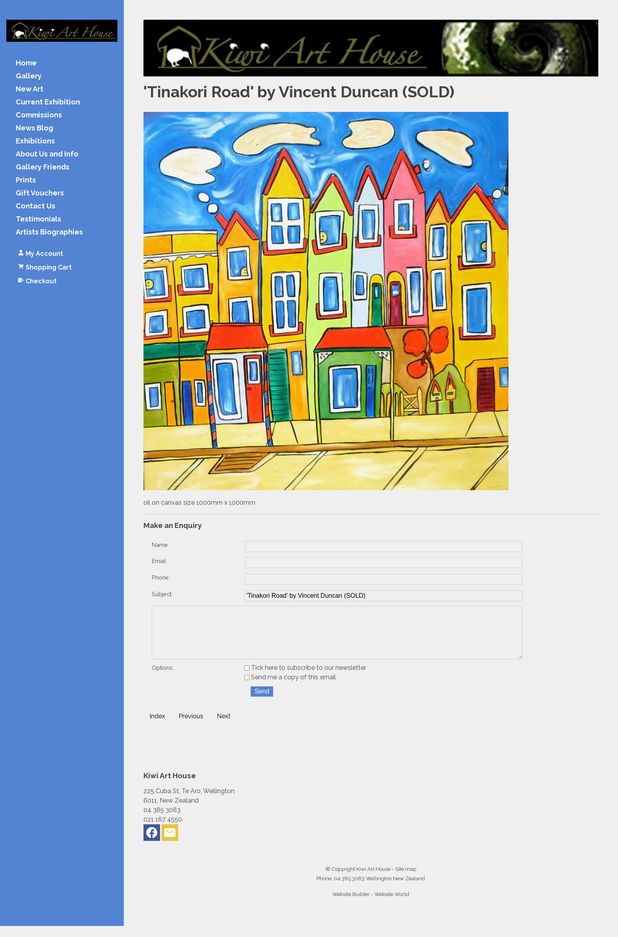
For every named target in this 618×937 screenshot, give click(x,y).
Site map (405, 880)
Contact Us (35, 206)
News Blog (34, 128)
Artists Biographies (49, 232)
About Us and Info (47, 154)
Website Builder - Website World (370, 905)
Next (224, 727)
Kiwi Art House (373, 880)
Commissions (39, 115)
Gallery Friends (42, 167)
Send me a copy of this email (290, 688)
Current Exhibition (48, 102)
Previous (191, 727)
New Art (29, 89)
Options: (163, 678)
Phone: (161, 577)
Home (26, 63)
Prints (26, 180)
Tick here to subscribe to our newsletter (305, 678)
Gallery (29, 76)
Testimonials (38, 219)
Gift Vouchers (40, 193)
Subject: (162, 594)
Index (157, 727)
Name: (160, 544)
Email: (159, 561)
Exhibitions (35, 141)
